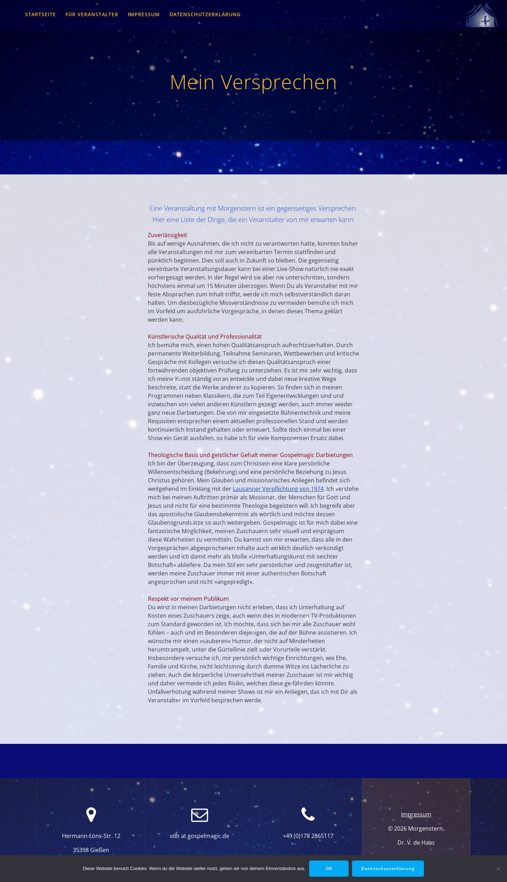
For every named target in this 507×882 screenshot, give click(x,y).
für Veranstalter (91, 14)
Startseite (40, 14)
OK (329, 868)
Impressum (144, 14)
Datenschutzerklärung (205, 14)
